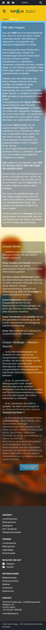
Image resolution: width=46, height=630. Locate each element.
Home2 (5, 19)
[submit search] (40, 2)
